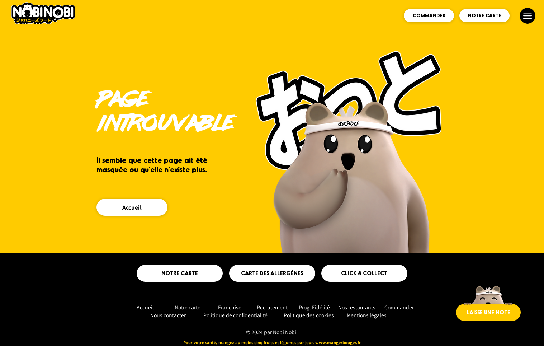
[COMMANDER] (429, 15)
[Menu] (527, 16)
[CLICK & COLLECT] (364, 273)
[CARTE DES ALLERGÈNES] (272, 273)
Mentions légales (367, 315)
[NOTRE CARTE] (484, 15)
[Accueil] (131, 207)
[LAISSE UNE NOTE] (488, 312)
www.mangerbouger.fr (338, 342)
